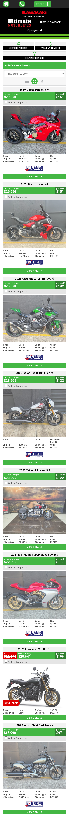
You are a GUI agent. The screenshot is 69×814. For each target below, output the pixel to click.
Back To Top (34, 717)
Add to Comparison (18, 102)
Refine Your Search (17, 65)
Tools (43, 4)
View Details (34, 176)
